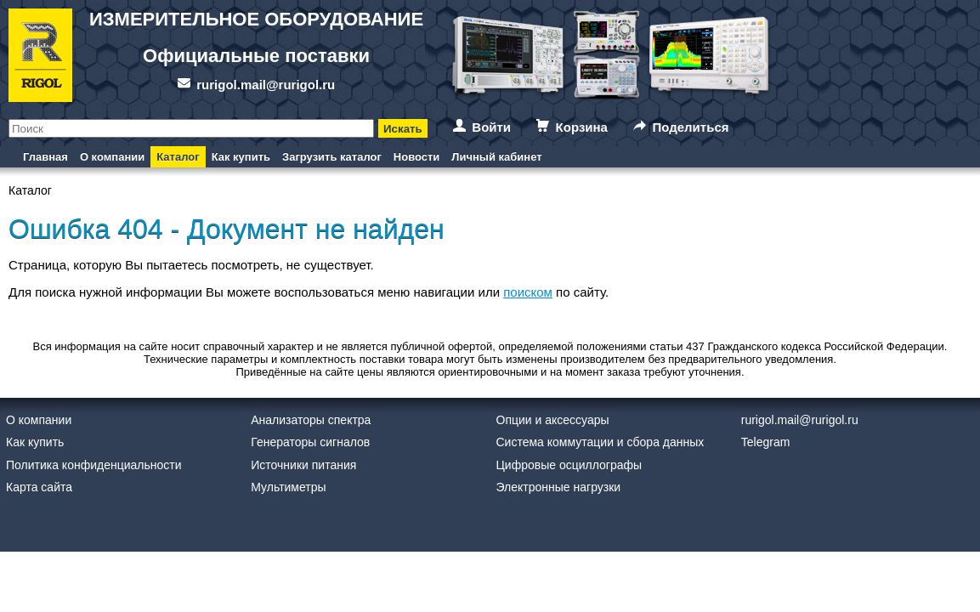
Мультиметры (288, 487)
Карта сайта (39, 487)
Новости (417, 156)
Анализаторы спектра (311, 420)
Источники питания (303, 465)
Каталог (177, 156)
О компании (112, 156)
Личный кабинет (496, 156)
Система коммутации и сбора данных (600, 442)
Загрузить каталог (332, 156)
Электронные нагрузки (558, 487)
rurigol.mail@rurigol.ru (265, 84)
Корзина (582, 127)
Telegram (765, 442)
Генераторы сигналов (310, 442)
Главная (45, 156)
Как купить (241, 156)
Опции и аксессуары (552, 420)
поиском (527, 292)
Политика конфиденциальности (94, 465)
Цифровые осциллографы (569, 465)
